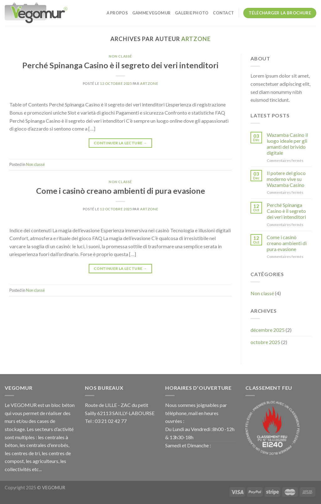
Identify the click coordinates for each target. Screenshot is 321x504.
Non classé (120, 56)
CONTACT (223, 12)
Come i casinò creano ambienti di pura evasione (120, 190)
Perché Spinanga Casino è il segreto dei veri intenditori (120, 65)
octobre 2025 (265, 342)
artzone (195, 38)
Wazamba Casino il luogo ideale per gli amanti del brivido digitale (287, 144)
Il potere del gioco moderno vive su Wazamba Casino (286, 179)
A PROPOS (117, 12)
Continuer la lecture (120, 143)
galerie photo (191, 12)
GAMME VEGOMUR (151, 12)
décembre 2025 (267, 330)
